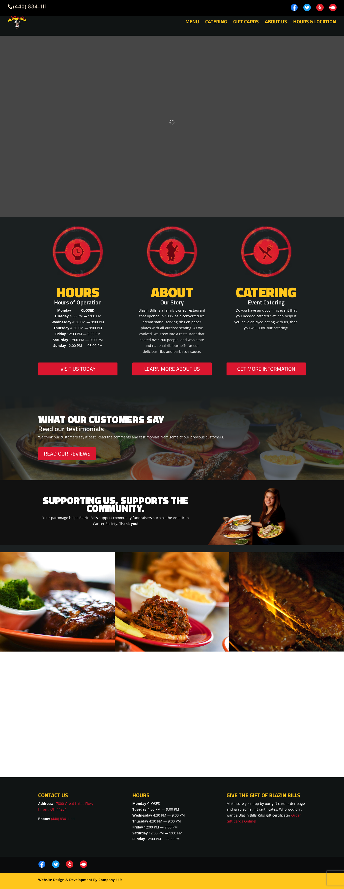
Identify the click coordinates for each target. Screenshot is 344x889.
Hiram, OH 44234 (52, 809)
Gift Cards (246, 22)
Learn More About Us (172, 369)
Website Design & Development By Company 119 (80, 879)
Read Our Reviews (67, 454)
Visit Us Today (77, 369)
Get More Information (266, 369)
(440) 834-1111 (63, 818)
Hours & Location (314, 22)
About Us (276, 22)
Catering (216, 22)
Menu (192, 22)
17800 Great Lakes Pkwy (73, 803)
